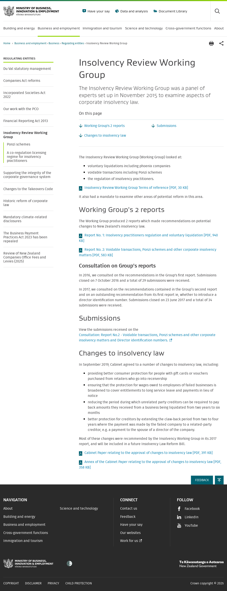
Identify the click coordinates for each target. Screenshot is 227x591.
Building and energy (19, 516)
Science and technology (79, 508)
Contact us (128, 508)
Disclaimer (33, 583)
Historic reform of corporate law (25, 203)
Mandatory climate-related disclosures (25, 219)
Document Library (172, 11)
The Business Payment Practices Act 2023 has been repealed (25, 237)
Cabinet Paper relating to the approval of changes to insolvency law (148, 453)
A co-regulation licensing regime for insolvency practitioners (26, 157)
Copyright (11, 583)
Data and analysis (133, 11)
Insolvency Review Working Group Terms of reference (136, 187)
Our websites (130, 533)
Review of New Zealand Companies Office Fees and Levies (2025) (24, 257)
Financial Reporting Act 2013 (25, 121)
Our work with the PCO (21, 109)
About (8, 508)
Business (54, 43)
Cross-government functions (25, 533)
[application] (221, 43)
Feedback (127, 516)
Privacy (53, 583)
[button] (219, 480)
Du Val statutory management (27, 69)
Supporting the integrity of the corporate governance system (27, 175)
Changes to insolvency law (105, 135)
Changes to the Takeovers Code (28, 189)
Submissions (166, 126)
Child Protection (78, 583)
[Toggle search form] (217, 11)
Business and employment (30, 43)
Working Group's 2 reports (104, 126)
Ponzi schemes (18, 144)
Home (6, 43)
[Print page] (211, 43)
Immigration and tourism (23, 541)
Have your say (98, 11)
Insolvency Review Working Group (25, 135)
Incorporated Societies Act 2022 (24, 95)
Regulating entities (73, 43)
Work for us (129, 541)
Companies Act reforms (21, 80)
